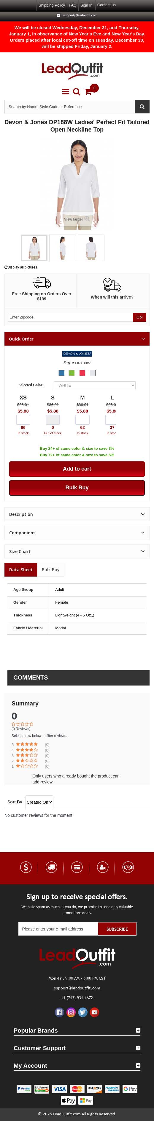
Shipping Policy (52, 5)
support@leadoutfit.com (79, 15)
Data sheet (21, 569)
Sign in (86, 5)
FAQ (73, 5)
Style (68, 362)
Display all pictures (20, 267)
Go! (139, 317)
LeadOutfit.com (67, 1114)
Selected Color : (32, 384)
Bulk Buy (51, 569)
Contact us (106, 5)
